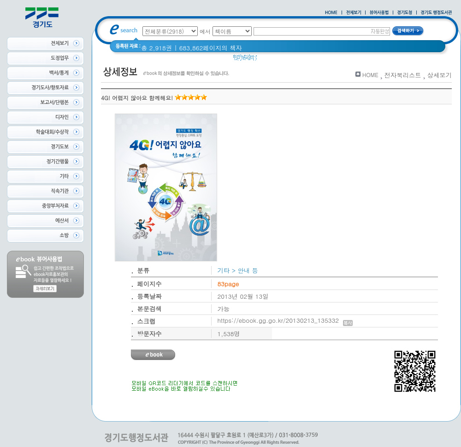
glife (269, 59)
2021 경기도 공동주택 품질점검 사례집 (336, 59)
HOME (370, 75)
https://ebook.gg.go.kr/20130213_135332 (285, 320)
